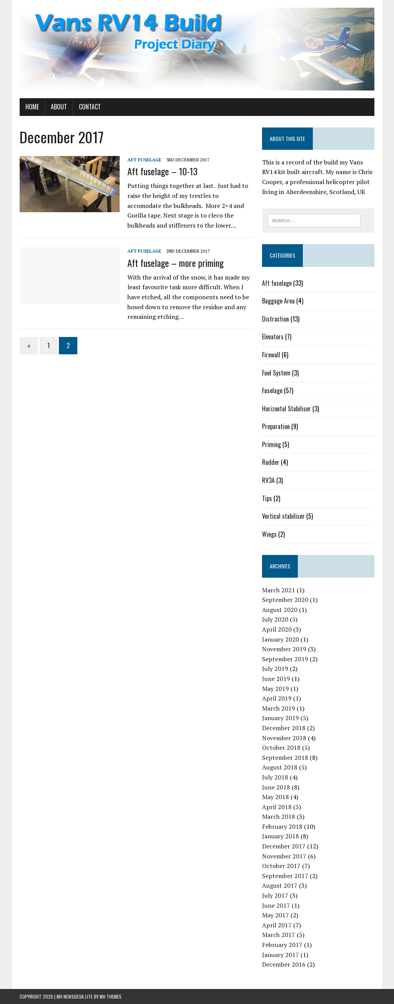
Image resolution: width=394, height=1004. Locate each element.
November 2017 (284, 856)
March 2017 (278, 934)
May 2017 (275, 915)
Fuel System (276, 372)
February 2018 (282, 826)
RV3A (268, 480)
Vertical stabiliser (283, 516)
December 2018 (284, 728)
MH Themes (111, 996)
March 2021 (278, 590)
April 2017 (277, 925)
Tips (267, 498)
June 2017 (276, 905)
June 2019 (276, 678)
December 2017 (284, 846)
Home (32, 106)
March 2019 (278, 708)
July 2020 (275, 619)
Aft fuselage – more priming (175, 263)
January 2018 (280, 836)
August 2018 (279, 767)
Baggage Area (278, 300)
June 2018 (276, 787)
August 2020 (279, 609)
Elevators (273, 336)
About (59, 106)
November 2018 (284, 738)
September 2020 (285, 599)
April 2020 (277, 629)
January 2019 (280, 718)
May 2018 (275, 797)
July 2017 (275, 895)
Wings (269, 534)
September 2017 (285, 876)
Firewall (271, 354)
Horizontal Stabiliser (286, 408)
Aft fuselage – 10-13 (162, 171)
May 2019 (275, 688)
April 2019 (277, 698)
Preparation (276, 426)
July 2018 (275, 777)
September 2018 (285, 757)
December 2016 (284, 964)
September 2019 (285, 659)
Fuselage (272, 390)
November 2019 (284, 649)
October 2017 (281, 866)
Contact (90, 106)
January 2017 (280, 954)
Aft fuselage (144, 160)
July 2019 (275, 668)
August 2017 (279, 885)
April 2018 (277, 807)
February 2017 (282, 944)
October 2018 (281, 747)
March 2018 (278, 816)
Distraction (275, 318)
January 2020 (280, 639)
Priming (271, 444)
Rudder (270, 462)
